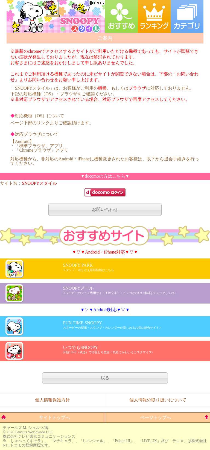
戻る (105, 377)
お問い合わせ (105, 209)
